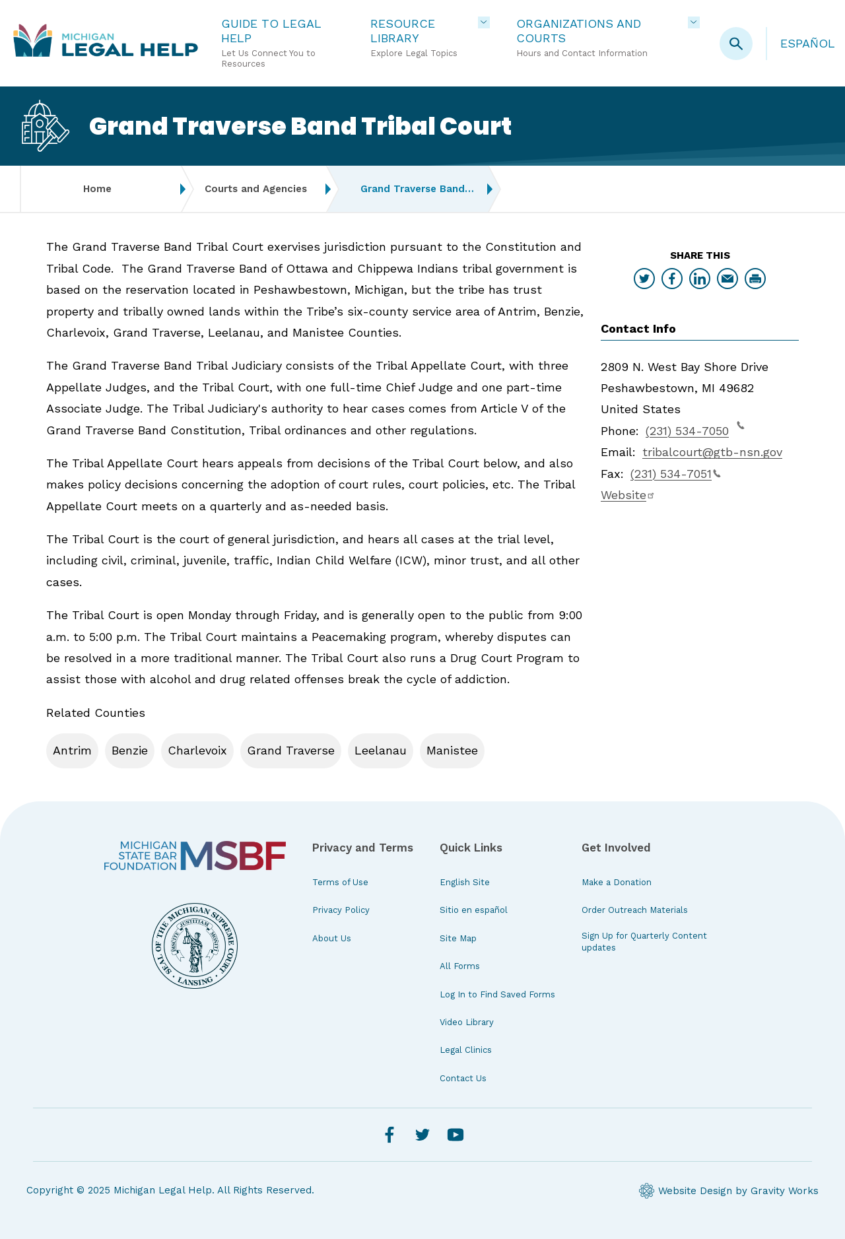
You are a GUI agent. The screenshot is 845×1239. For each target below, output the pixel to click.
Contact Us (463, 1078)
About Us (331, 938)
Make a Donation (617, 882)
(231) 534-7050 (695, 429)
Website (628, 495)
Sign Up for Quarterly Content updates (644, 942)
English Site (465, 882)
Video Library (467, 1022)
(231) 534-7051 (675, 474)
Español (807, 43)
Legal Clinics (466, 1050)
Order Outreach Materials (635, 910)
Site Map (458, 938)
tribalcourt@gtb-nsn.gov (712, 452)
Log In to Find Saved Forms (497, 994)
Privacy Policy (341, 910)
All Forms (460, 966)
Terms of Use (340, 882)
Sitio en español (474, 910)
